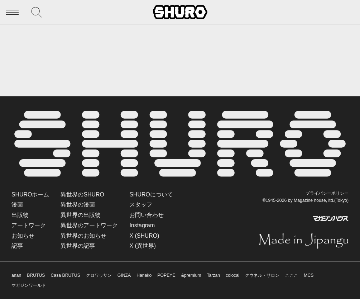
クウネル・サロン (262, 275)
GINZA (124, 275)
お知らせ (22, 236)
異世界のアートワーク (89, 225)
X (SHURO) (144, 236)
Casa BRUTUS (65, 275)
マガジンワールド (28, 285)
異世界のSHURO (82, 194)
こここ (291, 275)
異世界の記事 (78, 246)
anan (16, 275)
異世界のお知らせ (83, 236)
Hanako (144, 275)
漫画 (17, 204)
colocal (232, 275)
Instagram (142, 225)
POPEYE (166, 275)
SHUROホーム (30, 194)
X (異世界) (142, 246)
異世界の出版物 (81, 215)
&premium (191, 275)
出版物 (20, 215)
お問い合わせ (146, 215)
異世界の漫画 (78, 204)
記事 (17, 246)
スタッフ (140, 204)
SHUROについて (151, 194)
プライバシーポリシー (327, 193)
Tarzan (213, 275)
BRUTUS (36, 275)
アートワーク (28, 225)
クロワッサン (99, 275)
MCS (308, 275)
